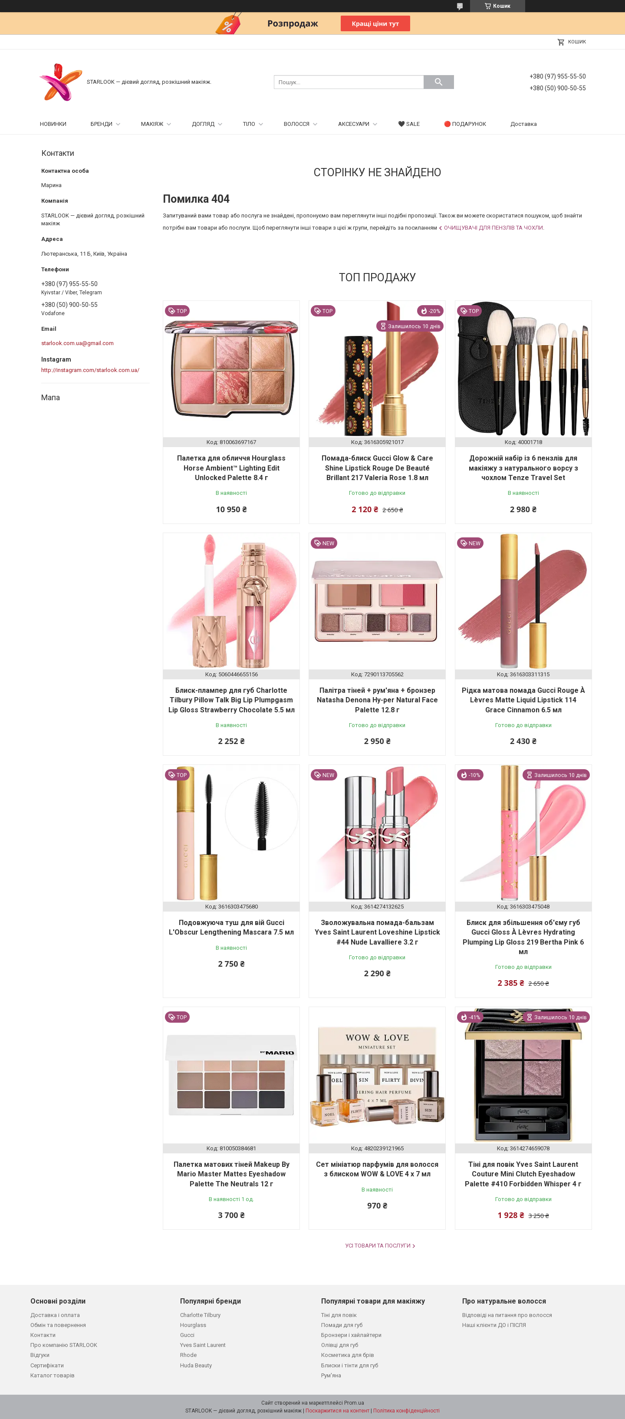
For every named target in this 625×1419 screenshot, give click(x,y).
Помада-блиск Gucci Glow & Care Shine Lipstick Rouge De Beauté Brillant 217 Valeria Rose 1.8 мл (377, 468)
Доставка (523, 124)
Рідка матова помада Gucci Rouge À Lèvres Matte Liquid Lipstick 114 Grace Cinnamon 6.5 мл (523, 700)
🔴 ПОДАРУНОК (465, 124)
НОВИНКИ (53, 124)
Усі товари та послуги (378, 1245)
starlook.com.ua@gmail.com (77, 343)
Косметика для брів (347, 1355)
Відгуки (39, 1355)
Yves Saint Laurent (203, 1345)
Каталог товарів (52, 1375)
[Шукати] (439, 82)
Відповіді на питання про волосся (507, 1315)
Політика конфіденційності (406, 1411)
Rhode (188, 1355)
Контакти (43, 1335)
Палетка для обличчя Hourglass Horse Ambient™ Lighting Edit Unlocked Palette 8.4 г (231, 468)
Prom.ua (354, 1403)
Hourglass (193, 1325)
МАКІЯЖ (152, 124)
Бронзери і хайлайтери (351, 1335)
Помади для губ (341, 1325)
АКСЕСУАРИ (353, 124)
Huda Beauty (196, 1365)
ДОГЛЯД (203, 124)
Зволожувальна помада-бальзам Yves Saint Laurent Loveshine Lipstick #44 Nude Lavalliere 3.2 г (377, 932)
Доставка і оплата (55, 1315)
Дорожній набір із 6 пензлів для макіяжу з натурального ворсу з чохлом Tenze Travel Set (523, 468)
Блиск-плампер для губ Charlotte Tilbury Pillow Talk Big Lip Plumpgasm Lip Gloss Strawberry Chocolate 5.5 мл (231, 700)
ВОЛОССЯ (296, 124)
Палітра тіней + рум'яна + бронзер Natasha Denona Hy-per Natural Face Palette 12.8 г (377, 700)
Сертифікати (47, 1365)
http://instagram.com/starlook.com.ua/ (90, 370)
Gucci (187, 1335)
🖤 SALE (409, 124)
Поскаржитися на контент (337, 1411)
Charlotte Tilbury (200, 1315)
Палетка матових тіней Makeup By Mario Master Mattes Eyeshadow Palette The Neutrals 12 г (231, 1174)
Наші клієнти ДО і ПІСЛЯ (494, 1325)
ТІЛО (249, 124)
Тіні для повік (339, 1315)
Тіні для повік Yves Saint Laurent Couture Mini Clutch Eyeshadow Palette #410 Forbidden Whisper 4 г (523, 1174)
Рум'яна (331, 1375)
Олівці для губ (339, 1345)
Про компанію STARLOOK (63, 1345)
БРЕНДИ (101, 124)
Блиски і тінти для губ (349, 1365)
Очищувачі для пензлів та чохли (493, 227)
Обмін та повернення (58, 1325)
